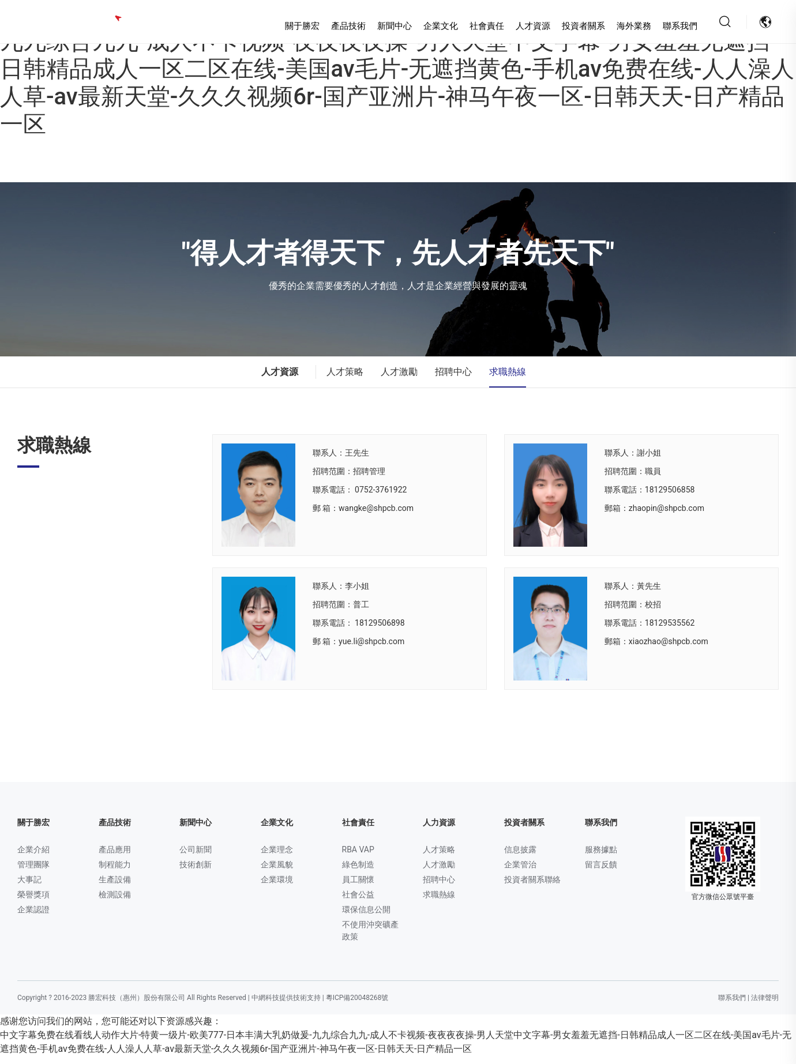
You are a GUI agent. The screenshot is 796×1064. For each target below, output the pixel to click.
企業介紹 (33, 857)
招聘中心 (453, 379)
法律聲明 (765, 1006)
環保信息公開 (366, 917)
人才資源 (519, 26)
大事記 (29, 887)
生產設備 (115, 887)
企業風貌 (277, 872)
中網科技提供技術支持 (286, 1006)
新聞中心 (381, 26)
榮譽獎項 (33, 902)
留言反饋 (601, 872)
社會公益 (358, 902)
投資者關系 (570, 26)
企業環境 (277, 887)
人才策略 (344, 379)
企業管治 (520, 872)
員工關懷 (358, 887)
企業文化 (427, 26)
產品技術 (335, 26)
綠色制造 (358, 872)
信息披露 (520, 857)
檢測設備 (115, 902)
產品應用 (115, 857)
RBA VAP (358, 857)
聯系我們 (666, 26)
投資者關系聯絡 (532, 887)
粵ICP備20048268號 (357, 1006)
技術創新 (195, 872)
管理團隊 (33, 872)
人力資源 (439, 830)
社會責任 (473, 26)
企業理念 (277, 857)
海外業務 (620, 26)
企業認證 (33, 917)
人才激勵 (399, 379)
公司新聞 (195, 857)
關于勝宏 (289, 26)
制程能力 (115, 872)
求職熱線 (507, 379)
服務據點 (601, 857)
